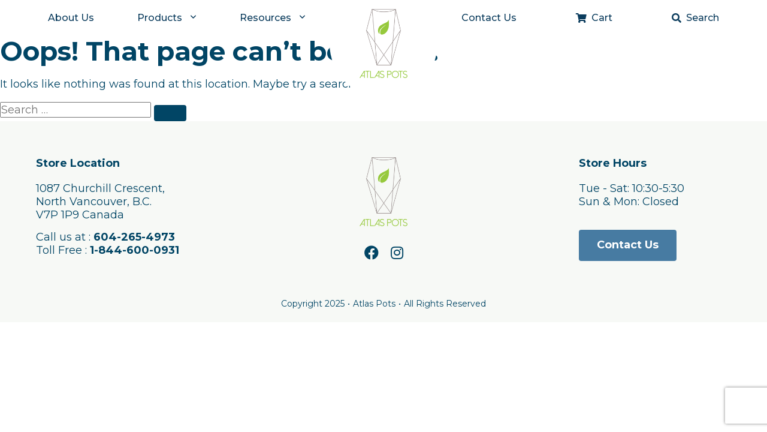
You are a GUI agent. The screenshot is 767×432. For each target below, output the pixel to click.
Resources (265, 17)
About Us (71, 17)
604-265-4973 (134, 237)
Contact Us (489, 17)
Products (159, 17)
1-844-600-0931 (134, 250)
